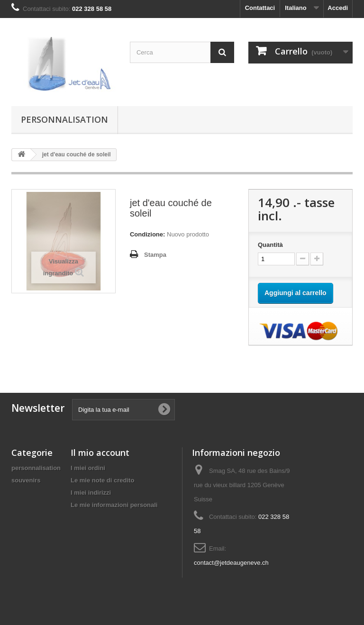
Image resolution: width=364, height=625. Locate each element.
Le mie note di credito (102, 480)
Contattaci (260, 7)
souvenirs (25, 480)
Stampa (155, 254)
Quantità (270, 244)
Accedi (338, 7)
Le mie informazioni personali (114, 504)
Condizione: (147, 234)
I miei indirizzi (91, 492)
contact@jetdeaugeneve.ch (231, 562)
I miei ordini (88, 467)
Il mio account (100, 452)
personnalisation (64, 119)
